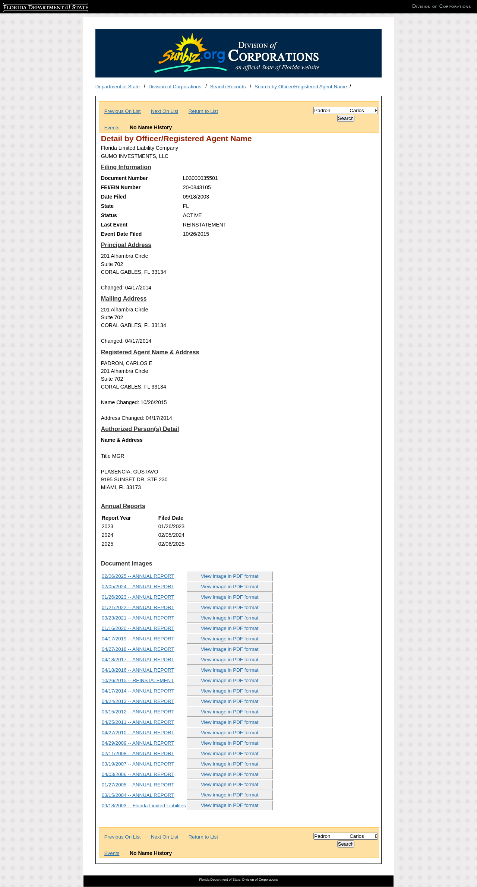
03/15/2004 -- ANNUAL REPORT (138, 795)
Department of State (117, 86)
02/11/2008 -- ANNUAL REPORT (138, 753)
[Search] (345, 110)
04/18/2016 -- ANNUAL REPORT (138, 670)
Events (112, 127)
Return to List (203, 111)
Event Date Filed (121, 234)
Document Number (124, 178)
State (107, 206)
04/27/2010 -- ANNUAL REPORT (138, 732)
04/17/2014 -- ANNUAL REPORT (138, 691)
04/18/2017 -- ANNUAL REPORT (138, 659)
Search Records (228, 86)
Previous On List (122, 111)
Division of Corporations (175, 86)
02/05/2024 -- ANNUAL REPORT (138, 586)
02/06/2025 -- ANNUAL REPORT (138, 576)
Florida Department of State (33, 6)
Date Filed (113, 197)
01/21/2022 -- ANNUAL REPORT (138, 607)
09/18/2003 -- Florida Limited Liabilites (144, 805)
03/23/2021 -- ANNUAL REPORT (138, 618)
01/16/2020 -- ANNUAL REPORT (138, 628)
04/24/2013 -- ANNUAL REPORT (138, 701)
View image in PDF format (230, 576)
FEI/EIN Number (120, 187)
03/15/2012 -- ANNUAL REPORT (138, 712)
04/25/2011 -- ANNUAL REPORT (138, 722)
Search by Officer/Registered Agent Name (301, 86)
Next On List (164, 111)
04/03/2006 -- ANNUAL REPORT (138, 774)
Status (109, 215)
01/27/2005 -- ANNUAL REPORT (138, 785)
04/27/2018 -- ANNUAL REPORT (138, 649)
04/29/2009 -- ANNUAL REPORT (138, 743)
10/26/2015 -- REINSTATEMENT (138, 680)
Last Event (114, 225)
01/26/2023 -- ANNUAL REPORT (138, 597)
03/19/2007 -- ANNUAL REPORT (138, 764)
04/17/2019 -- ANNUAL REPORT (138, 639)
